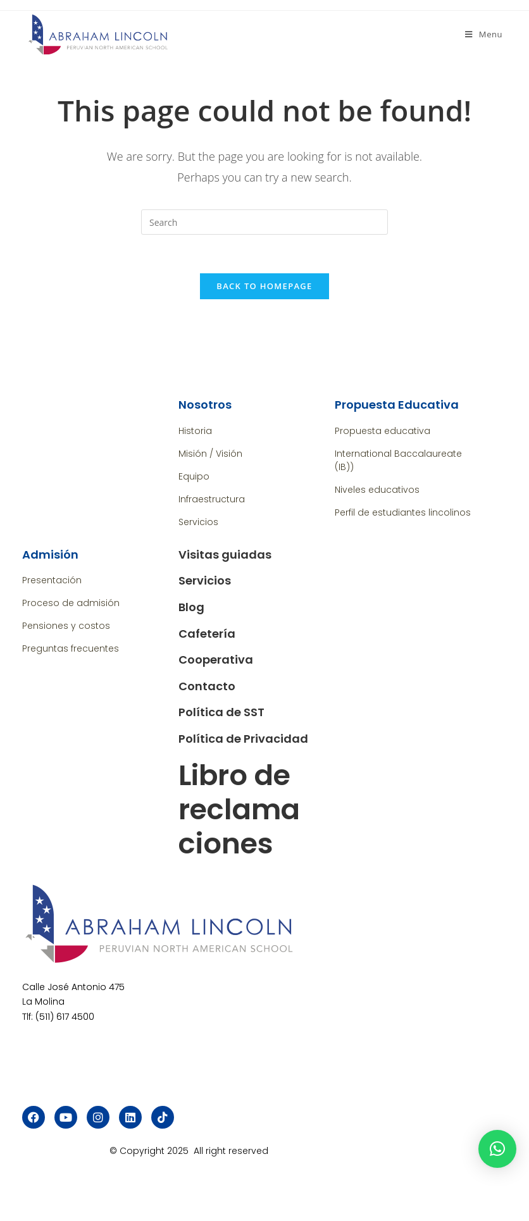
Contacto (206, 686)
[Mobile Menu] (483, 34)
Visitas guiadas (224, 554)
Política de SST (221, 712)
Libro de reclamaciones (239, 809)
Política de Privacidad (243, 739)
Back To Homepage (264, 286)
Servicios (204, 580)
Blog (191, 607)
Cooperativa (215, 659)
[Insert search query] (264, 222)
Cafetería (206, 633)
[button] (497, 1149)
